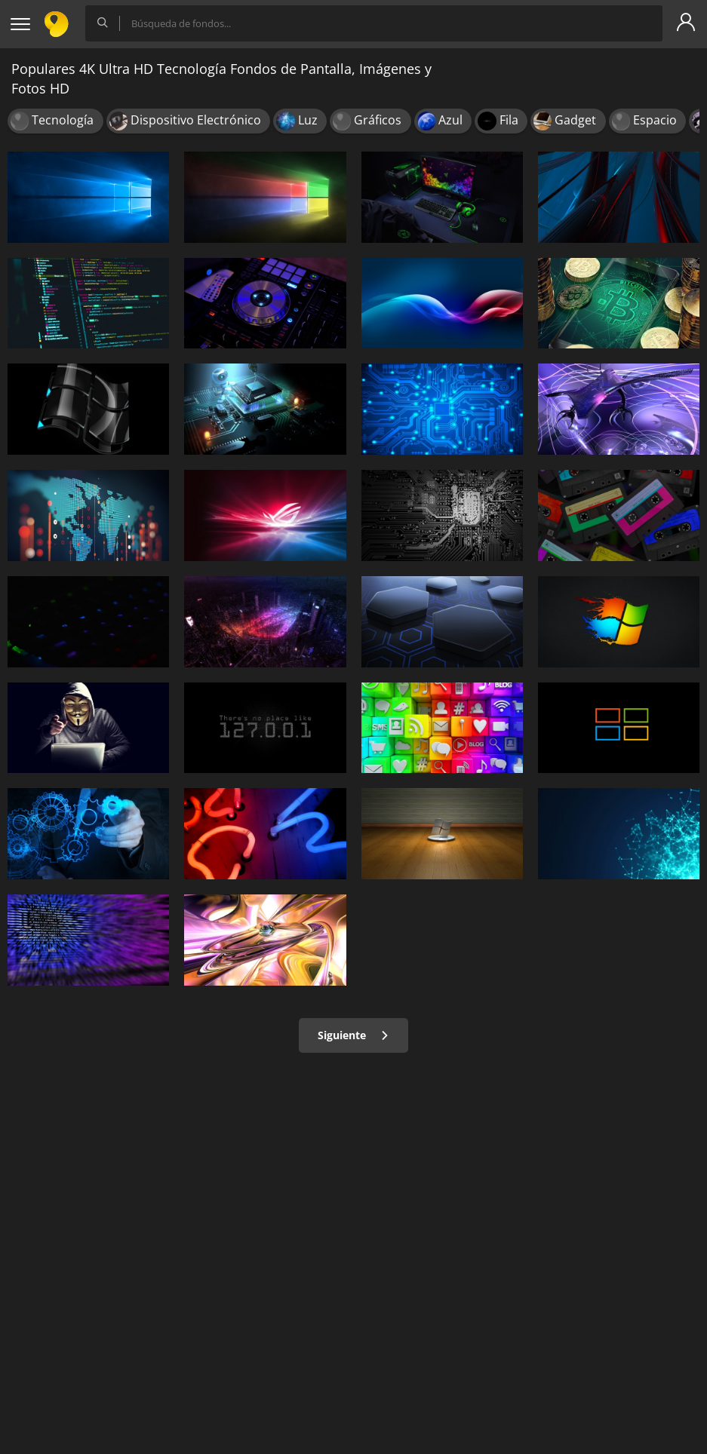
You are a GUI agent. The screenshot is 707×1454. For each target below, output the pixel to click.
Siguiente (353, 1035)
